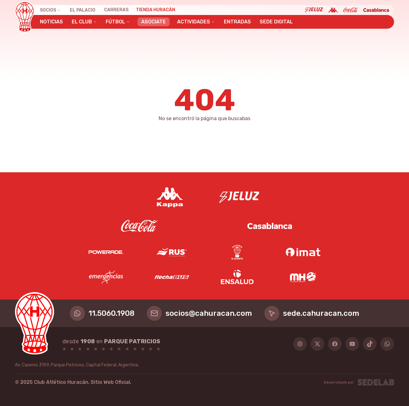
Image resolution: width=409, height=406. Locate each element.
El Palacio (82, 10)
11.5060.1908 (102, 313)
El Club (84, 22)
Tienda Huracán (155, 9)
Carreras (116, 9)
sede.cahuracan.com (311, 313)
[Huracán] (25, 16)
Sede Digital (276, 22)
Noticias (51, 22)
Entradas (237, 22)
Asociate (153, 22)
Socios (50, 10)
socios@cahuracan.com (199, 313)
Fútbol (118, 22)
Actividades (196, 22)
